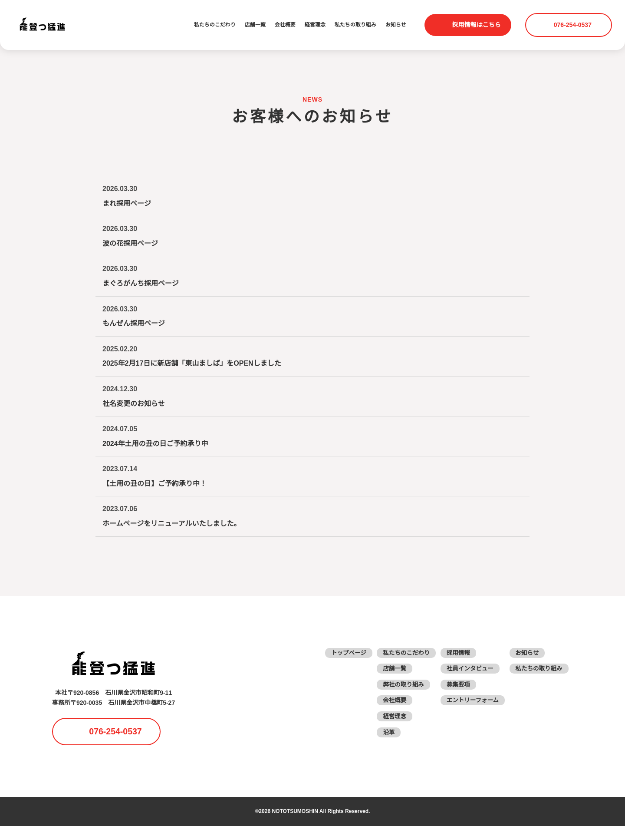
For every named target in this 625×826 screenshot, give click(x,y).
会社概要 (285, 25)
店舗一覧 (255, 25)
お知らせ (395, 25)
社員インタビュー (467, 668)
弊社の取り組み (399, 684)
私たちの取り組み (355, 25)
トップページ (342, 652)
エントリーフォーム (470, 700)
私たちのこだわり (215, 25)
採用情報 (455, 652)
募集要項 (455, 684)
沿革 (384, 732)
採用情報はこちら (476, 24)
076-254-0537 (574, 24)
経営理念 (315, 25)
